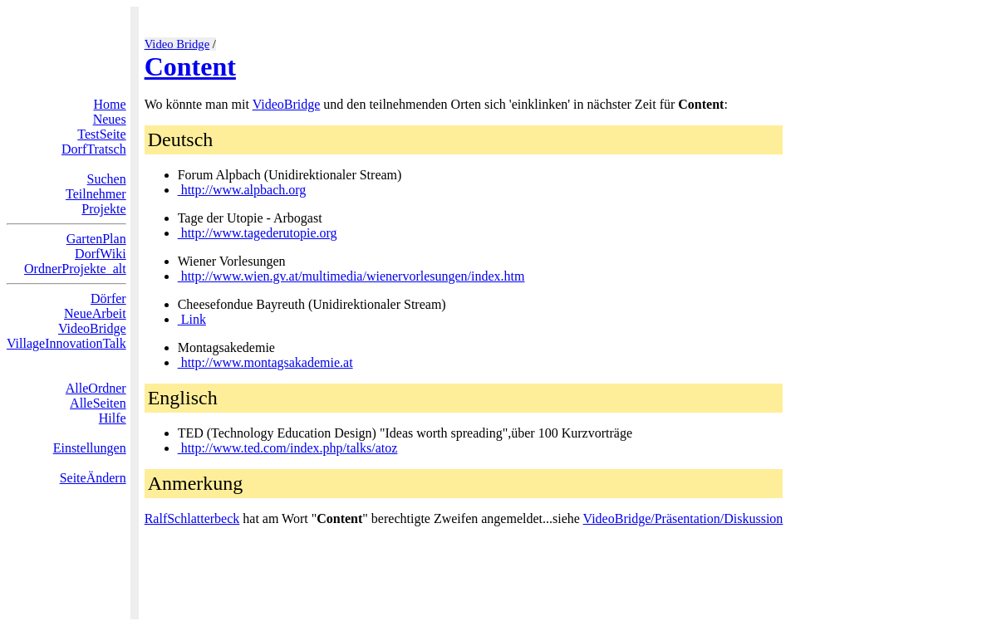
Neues (109, 119)
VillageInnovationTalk (66, 343)
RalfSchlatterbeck (192, 518)
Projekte (103, 209)
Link (192, 319)
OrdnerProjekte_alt (75, 269)
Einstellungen (89, 448)
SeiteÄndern (93, 478)
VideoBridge (92, 328)
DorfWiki (100, 254)
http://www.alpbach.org (242, 190)
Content (190, 66)
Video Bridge (177, 44)
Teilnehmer (96, 194)
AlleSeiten (98, 403)
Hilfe (112, 418)
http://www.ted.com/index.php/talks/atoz (288, 448)
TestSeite (101, 134)
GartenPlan (96, 239)
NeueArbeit (95, 313)
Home (110, 104)
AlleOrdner (96, 388)
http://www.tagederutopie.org (257, 233)
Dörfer (108, 298)
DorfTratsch (93, 149)
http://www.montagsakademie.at (265, 362)
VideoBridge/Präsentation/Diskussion (683, 518)
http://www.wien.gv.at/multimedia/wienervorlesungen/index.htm (351, 276)
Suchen (106, 179)
